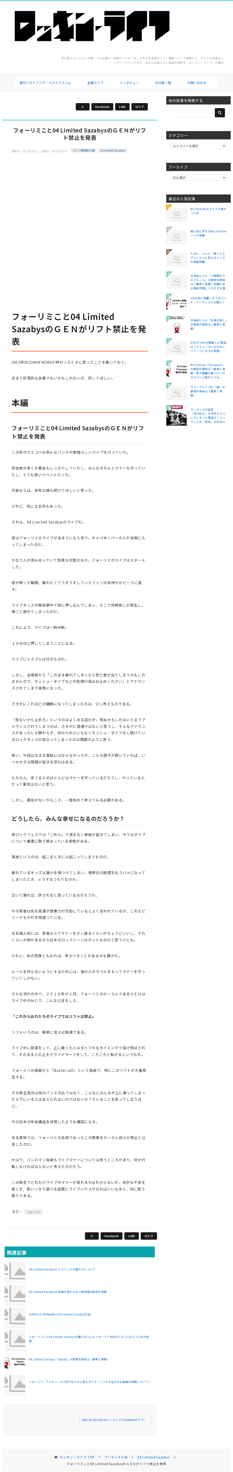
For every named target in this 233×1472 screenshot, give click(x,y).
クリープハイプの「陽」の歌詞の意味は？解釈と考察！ (207, 391)
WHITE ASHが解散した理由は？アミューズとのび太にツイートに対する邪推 (208, 347)
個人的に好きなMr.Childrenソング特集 (208, 233)
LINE (122, 107)
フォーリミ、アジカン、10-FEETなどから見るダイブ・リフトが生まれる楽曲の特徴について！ (90, 1382)
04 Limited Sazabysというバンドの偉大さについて (62, 1269)
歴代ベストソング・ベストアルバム (45, 82)
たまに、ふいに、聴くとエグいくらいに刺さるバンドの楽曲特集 (208, 257)
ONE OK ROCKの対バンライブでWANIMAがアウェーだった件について (117, 1420)
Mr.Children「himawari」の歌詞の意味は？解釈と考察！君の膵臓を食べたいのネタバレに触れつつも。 (207, 371)
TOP (77, 1457)
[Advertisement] (79, 186)
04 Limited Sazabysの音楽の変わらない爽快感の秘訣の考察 (68, 1292)
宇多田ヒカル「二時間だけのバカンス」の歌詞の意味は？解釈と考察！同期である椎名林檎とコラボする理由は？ (207, 282)
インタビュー (129, 82)
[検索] (198, 112)
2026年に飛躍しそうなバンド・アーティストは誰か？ (208, 300)
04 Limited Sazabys (112, 150)
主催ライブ (95, 82)
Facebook (102, 107)
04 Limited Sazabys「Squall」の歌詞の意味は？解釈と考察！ (69, 1359)
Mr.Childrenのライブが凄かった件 (208, 211)
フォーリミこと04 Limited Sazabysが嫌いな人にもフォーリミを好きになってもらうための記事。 (89, 1339)
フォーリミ (33, 1212)
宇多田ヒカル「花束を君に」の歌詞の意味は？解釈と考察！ (208, 324)
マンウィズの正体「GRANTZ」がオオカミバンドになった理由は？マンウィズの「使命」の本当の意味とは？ (207, 415)
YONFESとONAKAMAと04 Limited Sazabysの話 (59, 1314)
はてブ (139, 107)
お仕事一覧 (163, 82)
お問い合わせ (197, 82)
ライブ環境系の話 (84, 150)
